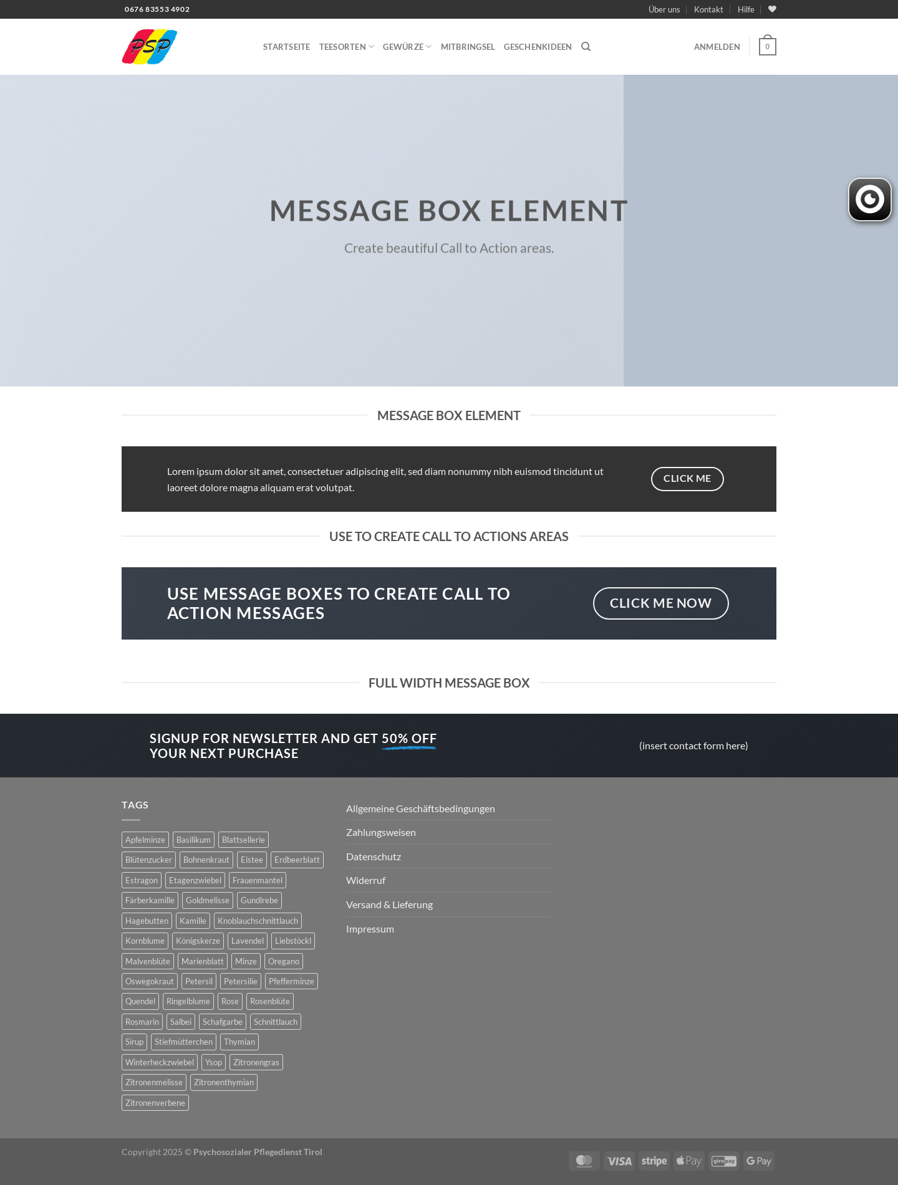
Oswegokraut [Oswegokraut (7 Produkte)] (149, 981)
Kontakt (708, 9)
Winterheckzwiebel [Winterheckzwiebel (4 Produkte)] (159, 1062)
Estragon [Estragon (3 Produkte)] (141, 880)
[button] (717, 46)
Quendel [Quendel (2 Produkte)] (140, 1001)
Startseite (287, 47)
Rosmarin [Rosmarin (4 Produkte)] (142, 1022)
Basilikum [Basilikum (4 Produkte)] (193, 840)
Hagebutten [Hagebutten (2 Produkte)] (146, 921)
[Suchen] (586, 47)
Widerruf (365, 880)
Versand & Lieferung (389, 904)
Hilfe (746, 9)
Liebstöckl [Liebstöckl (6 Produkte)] (293, 941)
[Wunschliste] (772, 9)
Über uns (664, 9)
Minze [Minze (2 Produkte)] (246, 961)
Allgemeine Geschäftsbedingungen (420, 808)
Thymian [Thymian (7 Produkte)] (239, 1042)
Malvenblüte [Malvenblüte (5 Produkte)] (147, 961)
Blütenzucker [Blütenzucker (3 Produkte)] (148, 860)
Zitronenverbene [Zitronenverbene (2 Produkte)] (155, 1103)
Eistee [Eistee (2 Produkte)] (252, 860)
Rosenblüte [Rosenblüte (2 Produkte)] (270, 1001)
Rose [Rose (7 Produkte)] (230, 1001)
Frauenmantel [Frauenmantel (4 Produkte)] (257, 880)
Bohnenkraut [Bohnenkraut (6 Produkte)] (206, 860)
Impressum (370, 928)
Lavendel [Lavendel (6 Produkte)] (247, 941)
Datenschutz (373, 856)
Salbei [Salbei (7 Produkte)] (180, 1022)
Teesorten (347, 46)
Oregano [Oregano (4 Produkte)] (283, 961)
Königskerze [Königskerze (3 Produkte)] (198, 941)
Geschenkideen (538, 47)
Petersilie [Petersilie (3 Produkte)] (241, 981)
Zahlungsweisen (381, 832)
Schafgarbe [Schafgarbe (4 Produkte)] (223, 1022)
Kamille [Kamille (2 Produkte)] (193, 921)
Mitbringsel (468, 47)
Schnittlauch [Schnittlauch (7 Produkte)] (275, 1022)
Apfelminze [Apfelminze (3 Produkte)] (145, 840)
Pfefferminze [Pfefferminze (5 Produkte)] (291, 981)
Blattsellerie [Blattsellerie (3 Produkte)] (243, 840)
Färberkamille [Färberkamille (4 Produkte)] (150, 900)
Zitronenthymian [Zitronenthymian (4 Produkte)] (224, 1082)
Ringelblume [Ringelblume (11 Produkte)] (188, 1001)
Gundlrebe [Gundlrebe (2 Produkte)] (259, 900)
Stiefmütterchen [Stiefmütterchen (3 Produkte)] (184, 1042)
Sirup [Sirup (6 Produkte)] (134, 1042)
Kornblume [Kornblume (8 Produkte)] (145, 941)
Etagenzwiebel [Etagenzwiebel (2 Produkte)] (195, 880)
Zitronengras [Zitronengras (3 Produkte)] (256, 1062)
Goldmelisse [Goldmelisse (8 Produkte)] (207, 900)
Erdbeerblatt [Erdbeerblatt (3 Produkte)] (297, 860)
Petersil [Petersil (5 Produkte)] (199, 981)
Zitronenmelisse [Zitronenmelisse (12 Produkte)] (154, 1082)
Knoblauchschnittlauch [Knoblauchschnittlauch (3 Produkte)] (258, 921)
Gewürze (407, 46)
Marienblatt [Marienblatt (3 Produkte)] (202, 961)
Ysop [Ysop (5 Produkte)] (213, 1062)
